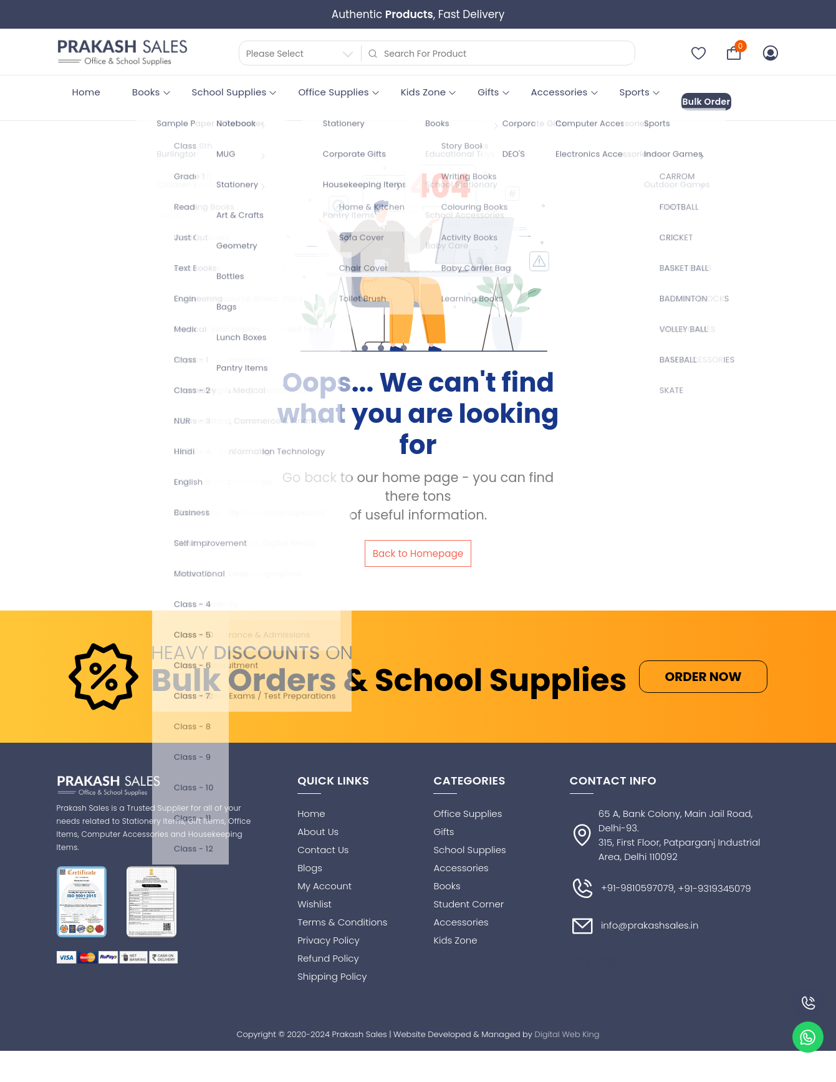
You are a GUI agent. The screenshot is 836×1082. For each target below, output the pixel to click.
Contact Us (322, 846)
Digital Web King (567, 1031)
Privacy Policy (328, 937)
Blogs (309, 864)
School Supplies (229, 92)
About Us (318, 828)
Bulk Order (717, 92)
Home (86, 92)
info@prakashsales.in (634, 923)
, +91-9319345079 (712, 885)
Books (146, 92)
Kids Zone (423, 92)
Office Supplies (333, 92)
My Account (324, 882)
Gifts (488, 92)
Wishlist (314, 900)
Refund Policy (328, 955)
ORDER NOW (703, 673)
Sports (635, 92)
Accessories (559, 92)
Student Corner (468, 900)
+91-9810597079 (622, 885)
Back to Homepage (417, 546)
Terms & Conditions (342, 918)
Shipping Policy (332, 973)
